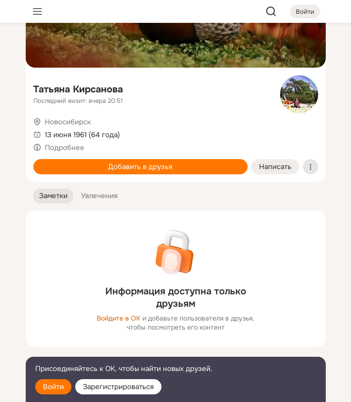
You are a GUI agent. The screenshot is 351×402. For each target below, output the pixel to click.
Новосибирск (68, 122)
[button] (53, 196)
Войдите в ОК (118, 318)
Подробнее (64, 147)
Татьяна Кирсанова (78, 89)
